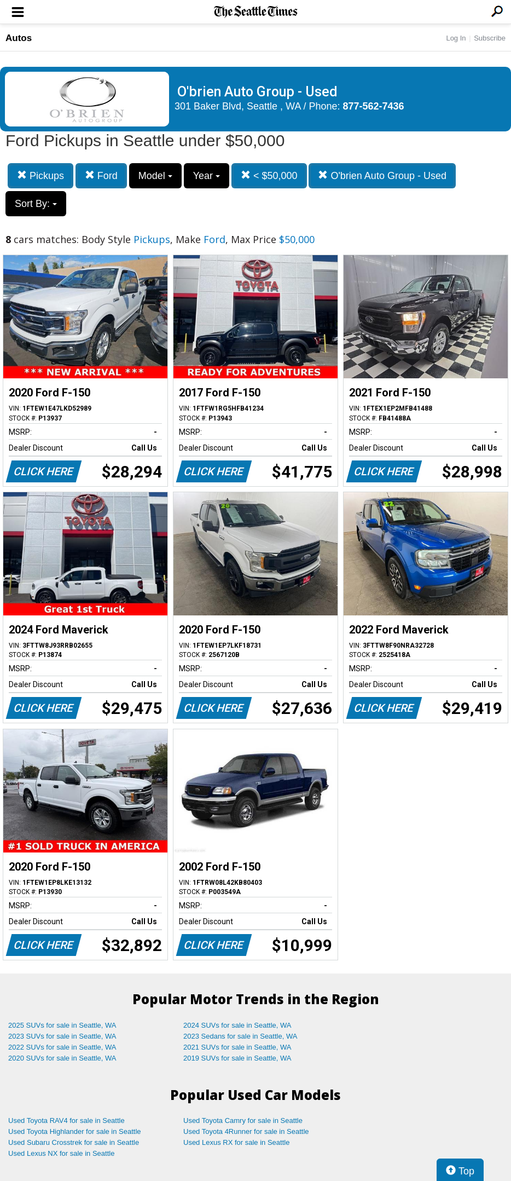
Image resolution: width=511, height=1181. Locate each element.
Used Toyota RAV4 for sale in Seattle (66, 1120)
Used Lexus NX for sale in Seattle (61, 1153)
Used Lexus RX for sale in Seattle (236, 1142)
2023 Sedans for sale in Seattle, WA (240, 1036)
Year (206, 175)
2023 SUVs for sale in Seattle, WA (62, 1036)
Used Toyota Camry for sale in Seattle (243, 1120)
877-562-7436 (373, 106)
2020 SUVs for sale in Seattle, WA (62, 1058)
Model (155, 175)
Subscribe (490, 38)
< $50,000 (269, 175)
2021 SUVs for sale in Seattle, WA (237, 1047)
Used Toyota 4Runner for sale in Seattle (246, 1131)
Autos (18, 38)
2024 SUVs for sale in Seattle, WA (237, 1025)
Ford (101, 175)
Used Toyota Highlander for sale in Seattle (74, 1131)
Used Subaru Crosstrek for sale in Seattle (73, 1142)
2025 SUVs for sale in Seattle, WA (62, 1025)
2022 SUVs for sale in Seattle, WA (62, 1047)
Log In (456, 38)
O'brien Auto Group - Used (382, 175)
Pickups (40, 175)
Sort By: (36, 203)
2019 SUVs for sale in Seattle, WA (237, 1058)
